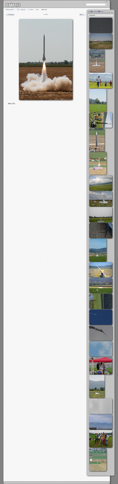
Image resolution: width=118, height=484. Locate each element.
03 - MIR (30, 9)
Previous (10, 15)
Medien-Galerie (10, 9)
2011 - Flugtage (21, 9)
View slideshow (99, 11)
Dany (37, 9)
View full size (91, 11)
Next (82, 15)
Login (106, 1)
